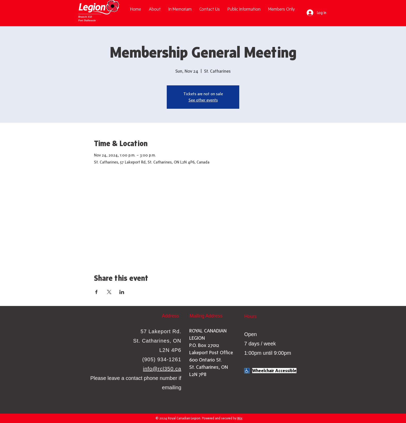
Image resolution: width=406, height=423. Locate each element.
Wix (239, 418)
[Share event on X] (109, 292)
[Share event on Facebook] (96, 292)
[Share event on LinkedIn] (121, 292)
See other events (203, 100)
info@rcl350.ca (162, 369)
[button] (244, 9)
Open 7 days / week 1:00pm (260, 343)
